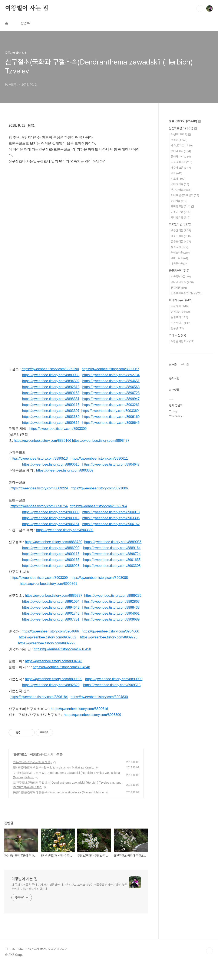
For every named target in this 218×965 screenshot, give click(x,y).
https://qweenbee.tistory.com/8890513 (39, 458)
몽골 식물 (179, 247)
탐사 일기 (180, 306)
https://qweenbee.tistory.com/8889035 (50, 375)
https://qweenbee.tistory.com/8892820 (50, 685)
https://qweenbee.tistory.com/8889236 (112, 595)
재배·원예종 (180, 217)
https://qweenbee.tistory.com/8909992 (46, 643)
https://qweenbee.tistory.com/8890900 (113, 679)
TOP (209, 950)
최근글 (173, 364)
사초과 (178, 178)
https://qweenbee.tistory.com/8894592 (50, 381)
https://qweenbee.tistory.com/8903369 (110, 411)
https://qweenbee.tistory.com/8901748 (50, 613)
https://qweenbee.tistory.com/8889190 (50, 369)
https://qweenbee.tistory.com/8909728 (108, 637)
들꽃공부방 (179, 270)
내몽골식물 (179, 263)
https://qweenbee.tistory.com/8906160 (111, 417)
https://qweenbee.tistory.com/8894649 (50, 607)
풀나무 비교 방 (182, 282)
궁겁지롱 (179, 287)
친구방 (177, 328)
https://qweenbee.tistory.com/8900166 (50, 560)
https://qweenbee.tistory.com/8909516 (50, 422)
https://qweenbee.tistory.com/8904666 (50, 631)
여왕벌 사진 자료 (182, 341)
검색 (199, 8)
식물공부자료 (181, 276)
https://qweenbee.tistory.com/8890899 (53, 679)
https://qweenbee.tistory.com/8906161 (50, 524)
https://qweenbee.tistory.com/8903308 (112, 566)
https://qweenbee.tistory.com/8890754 (39, 506)
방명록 (25, 23)
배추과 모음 (181, 167)
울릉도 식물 (181, 241)
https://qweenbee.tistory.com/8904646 (53, 661)
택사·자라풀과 (181, 189)
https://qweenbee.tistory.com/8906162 (111, 524)
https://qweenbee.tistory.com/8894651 (111, 381)
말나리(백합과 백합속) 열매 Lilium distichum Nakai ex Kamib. (53, 767)
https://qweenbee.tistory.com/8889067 (110, 369)
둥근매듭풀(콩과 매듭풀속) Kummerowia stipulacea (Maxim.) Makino (58, 792)
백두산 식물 (181, 230)
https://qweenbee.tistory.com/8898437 (100, 440)
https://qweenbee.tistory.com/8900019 (50, 518)
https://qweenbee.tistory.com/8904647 (111, 464)
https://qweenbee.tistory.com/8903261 (111, 405)
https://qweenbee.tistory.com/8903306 (111, 518)
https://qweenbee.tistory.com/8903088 (99, 577)
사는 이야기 (181, 322)
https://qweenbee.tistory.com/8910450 (62, 649)
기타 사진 (177, 335)
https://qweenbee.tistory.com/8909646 (111, 422)
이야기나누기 (180, 300)
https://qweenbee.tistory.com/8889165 (50, 393)
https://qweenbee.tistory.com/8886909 (50, 548)
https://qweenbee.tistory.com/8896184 (39, 697)
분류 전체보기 (185, 121)
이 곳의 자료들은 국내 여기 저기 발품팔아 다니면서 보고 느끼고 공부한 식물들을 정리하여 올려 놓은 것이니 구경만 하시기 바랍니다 (69, 886)
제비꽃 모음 (182, 206)
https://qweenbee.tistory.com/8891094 (50, 601)
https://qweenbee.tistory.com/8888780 (53, 542)
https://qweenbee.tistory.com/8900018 (111, 512)
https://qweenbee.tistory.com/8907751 (50, 619)
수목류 (179, 140)
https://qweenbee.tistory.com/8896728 (111, 393)
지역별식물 (180, 224)
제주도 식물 (181, 236)
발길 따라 (179, 317)
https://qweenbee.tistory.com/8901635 (112, 560)
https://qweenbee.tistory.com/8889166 (42, 440)
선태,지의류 (180, 184)
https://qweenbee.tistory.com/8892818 (50, 387)
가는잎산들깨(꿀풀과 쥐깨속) (32, 762)
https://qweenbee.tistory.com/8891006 (99, 488)
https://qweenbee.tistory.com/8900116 (50, 405)
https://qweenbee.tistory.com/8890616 (50, 464)
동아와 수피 (181, 156)
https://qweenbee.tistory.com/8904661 (111, 613)
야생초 (34, 754)
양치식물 (179, 200)
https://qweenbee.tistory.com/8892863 (111, 601)
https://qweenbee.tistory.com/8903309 (58, 428)
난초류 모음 (181, 212)
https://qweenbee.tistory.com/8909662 (47, 637)
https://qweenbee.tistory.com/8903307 (50, 411)
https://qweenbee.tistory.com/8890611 (99, 458)
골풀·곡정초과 (181, 162)
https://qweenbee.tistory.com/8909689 (111, 619)
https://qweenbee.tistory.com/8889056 (112, 542)
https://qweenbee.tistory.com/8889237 (53, 595)
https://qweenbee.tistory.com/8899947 (111, 399)
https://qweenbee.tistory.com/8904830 (99, 697)
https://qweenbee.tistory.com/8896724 (112, 554)
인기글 (185, 364)
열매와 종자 (181, 151)
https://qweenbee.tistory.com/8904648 (61, 667)
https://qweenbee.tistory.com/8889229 (39, 488)
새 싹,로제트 (182, 145)
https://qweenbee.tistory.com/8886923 (50, 566)
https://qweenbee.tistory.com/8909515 (112, 685)
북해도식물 (180, 252)
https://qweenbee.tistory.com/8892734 (111, 375)
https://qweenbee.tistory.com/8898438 (111, 607)
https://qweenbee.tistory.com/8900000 (50, 512)
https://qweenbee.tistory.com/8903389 (50, 417)
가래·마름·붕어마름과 (185, 195)
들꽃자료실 (20, 754)
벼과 (176, 173)
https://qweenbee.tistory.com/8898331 (50, 399)
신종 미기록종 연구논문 (186, 293)
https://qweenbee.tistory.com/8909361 (48, 583)
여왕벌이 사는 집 (26, 8)
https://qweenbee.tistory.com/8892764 (98, 506)
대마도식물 (179, 258)
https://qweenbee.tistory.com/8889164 (112, 548)
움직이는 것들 (181, 311)
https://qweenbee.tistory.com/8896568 (111, 387)
